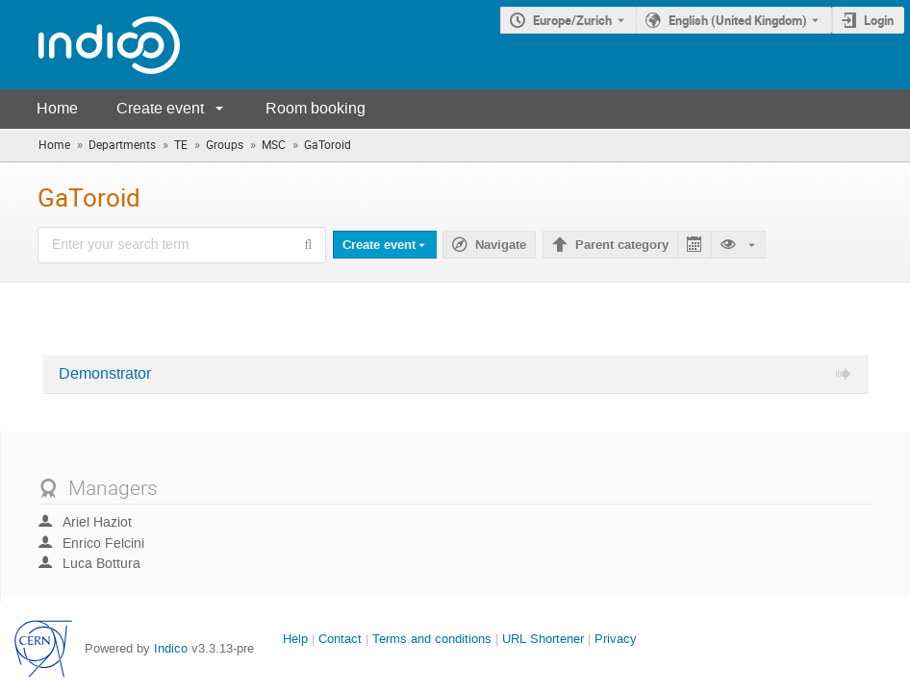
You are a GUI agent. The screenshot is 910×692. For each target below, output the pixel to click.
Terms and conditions (432, 638)
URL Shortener (543, 638)
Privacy (615, 638)
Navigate (500, 245)
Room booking (315, 108)
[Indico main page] (90, 44)
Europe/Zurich (572, 20)
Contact (340, 638)
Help (295, 638)
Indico (171, 648)
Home (57, 108)
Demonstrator (105, 373)
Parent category (622, 245)
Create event (160, 108)
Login (879, 20)
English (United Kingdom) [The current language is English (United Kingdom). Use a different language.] (738, 20)
